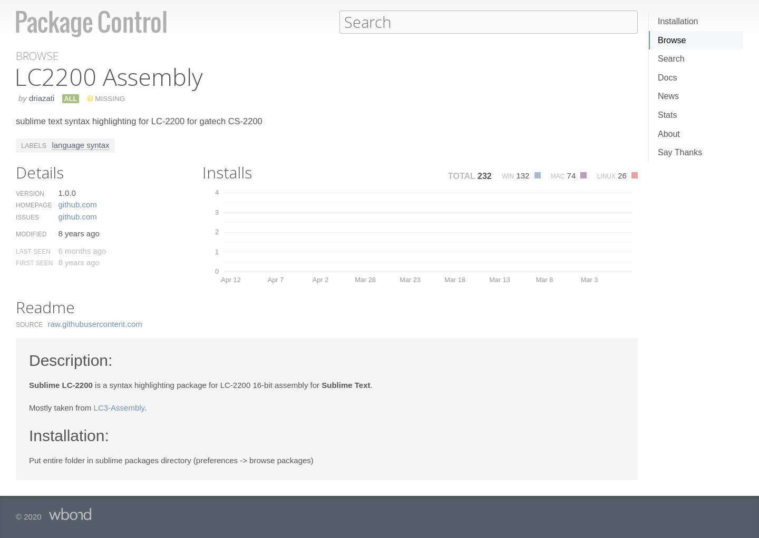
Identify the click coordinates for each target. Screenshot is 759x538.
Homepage (34, 204)
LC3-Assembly (119, 407)
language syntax (80, 144)
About (669, 133)
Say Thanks (680, 152)
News (668, 96)
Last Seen (33, 251)
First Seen (34, 262)
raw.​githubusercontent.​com (95, 323)
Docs (667, 77)
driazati (41, 97)
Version (30, 193)
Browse (672, 40)
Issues (27, 217)
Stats (667, 115)
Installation (678, 21)
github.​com (77, 204)
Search (671, 58)
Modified (31, 233)
